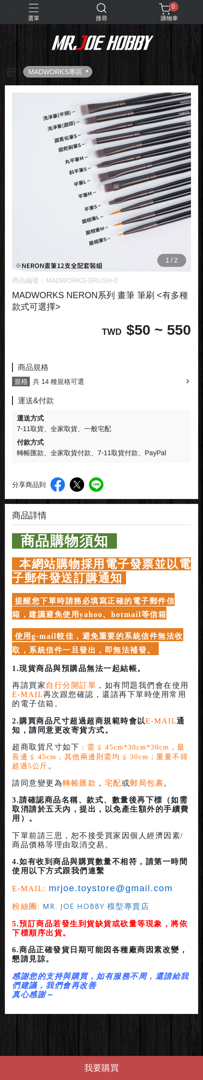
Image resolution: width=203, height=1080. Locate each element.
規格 (21, 381)
